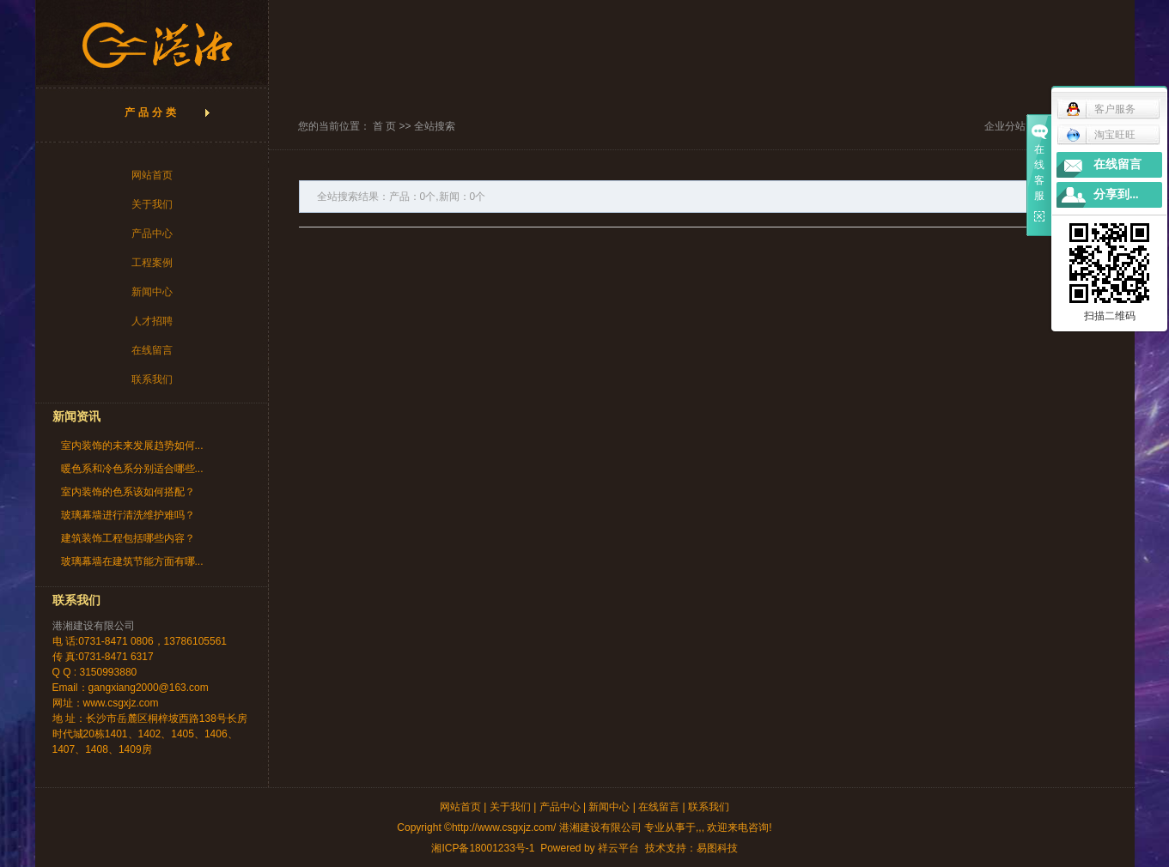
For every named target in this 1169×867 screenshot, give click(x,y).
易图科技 (717, 848)
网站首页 (152, 175)
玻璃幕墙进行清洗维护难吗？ (128, 515)
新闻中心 (152, 292)
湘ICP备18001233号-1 (482, 848)
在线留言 (152, 350)
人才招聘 (152, 321)
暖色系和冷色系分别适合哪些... (132, 469)
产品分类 (152, 112)
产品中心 (152, 233)
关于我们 (152, 204)
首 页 (384, 126)
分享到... (1116, 194)
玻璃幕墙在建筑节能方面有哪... (132, 561)
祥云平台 (618, 848)
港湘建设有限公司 (93, 626)
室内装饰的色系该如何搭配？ (128, 492)
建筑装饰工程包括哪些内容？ (128, 538)
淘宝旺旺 (1101, 135)
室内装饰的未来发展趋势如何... (132, 446)
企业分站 (1005, 126)
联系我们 (152, 379)
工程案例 (152, 263)
